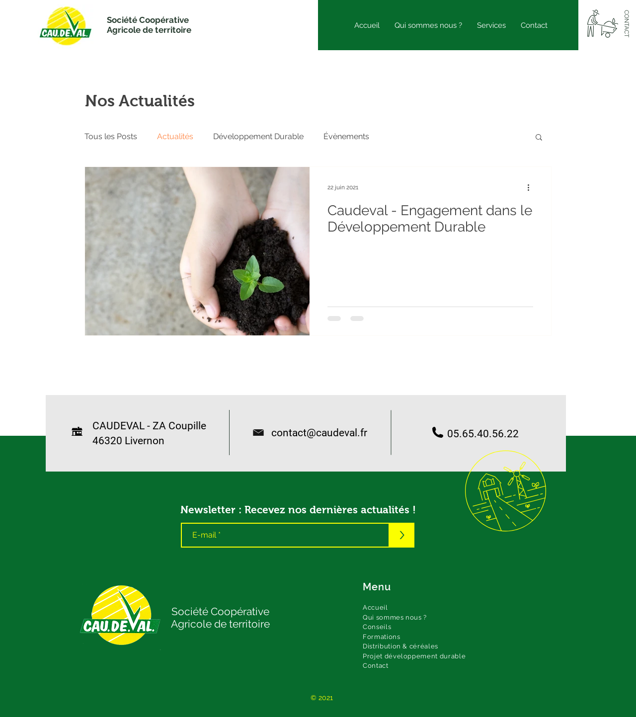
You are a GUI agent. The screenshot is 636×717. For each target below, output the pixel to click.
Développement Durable (258, 136)
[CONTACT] (626, 23)
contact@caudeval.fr (314, 433)
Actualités (175, 136)
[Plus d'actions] (532, 187)
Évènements (346, 136)
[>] (402, 535)
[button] (539, 138)
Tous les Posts (110, 136)
